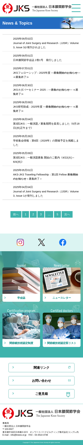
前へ (16, 214)
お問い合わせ (41, 380)
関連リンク (41, 367)
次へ (67, 214)
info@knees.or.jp (18, 435)
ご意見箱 (41, 394)
